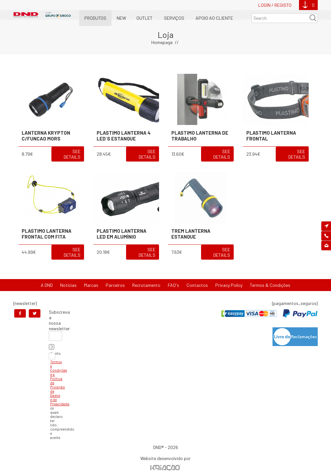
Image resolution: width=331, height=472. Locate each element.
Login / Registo (275, 5)
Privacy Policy (228, 285)
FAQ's (173, 285)
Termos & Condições (270, 285)
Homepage (162, 42)
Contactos (197, 285)
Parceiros (115, 285)
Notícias (68, 285)
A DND (47, 285)
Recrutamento (146, 285)
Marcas (91, 285)
